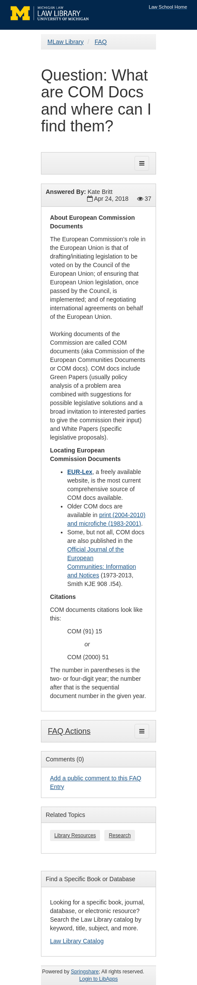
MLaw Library (65, 41)
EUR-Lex (79, 471)
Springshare (85, 972)
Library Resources (75, 835)
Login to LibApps (98, 979)
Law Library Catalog (77, 941)
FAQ (101, 41)
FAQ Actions (69, 731)
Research (120, 835)
